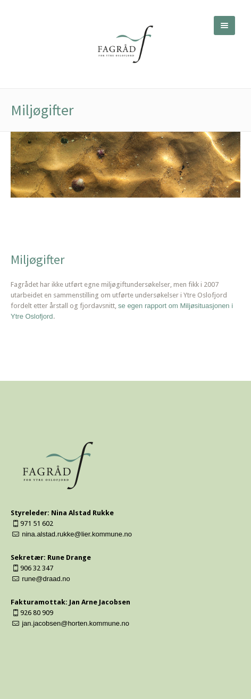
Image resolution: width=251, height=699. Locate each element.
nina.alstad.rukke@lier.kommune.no (77, 534)
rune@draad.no (46, 579)
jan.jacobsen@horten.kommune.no (75, 623)
